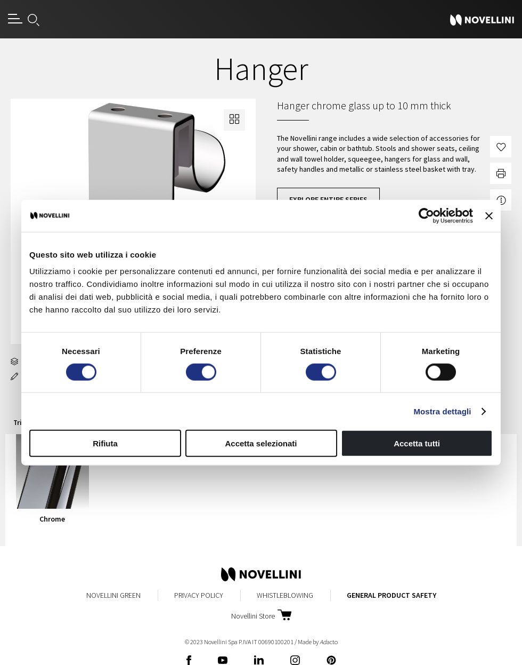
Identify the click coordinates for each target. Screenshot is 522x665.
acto (329, 642)
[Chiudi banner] (489, 215)
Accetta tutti (417, 443)
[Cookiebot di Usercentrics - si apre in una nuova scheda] (426, 215)
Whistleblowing (285, 595)
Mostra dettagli (442, 410)
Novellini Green (113, 595)
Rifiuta (105, 443)
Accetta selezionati (261, 443)
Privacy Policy (198, 595)
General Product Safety (391, 595)
